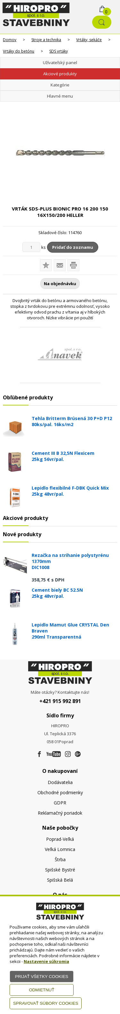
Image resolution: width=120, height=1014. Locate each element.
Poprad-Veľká (60, 839)
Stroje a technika (46, 39)
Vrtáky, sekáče (89, 39)
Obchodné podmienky (60, 792)
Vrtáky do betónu (18, 51)
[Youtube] (53, 754)
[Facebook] (39, 754)
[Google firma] (78, 754)
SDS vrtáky (58, 51)
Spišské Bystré (60, 870)
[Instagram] (68, 754)
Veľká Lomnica (60, 849)
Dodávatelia (60, 782)
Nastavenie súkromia (46, 961)
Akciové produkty (60, 74)
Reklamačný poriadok (60, 813)
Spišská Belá (60, 880)
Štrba (60, 859)
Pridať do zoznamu (72, 247)
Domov (9, 39)
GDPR (60, 803)
